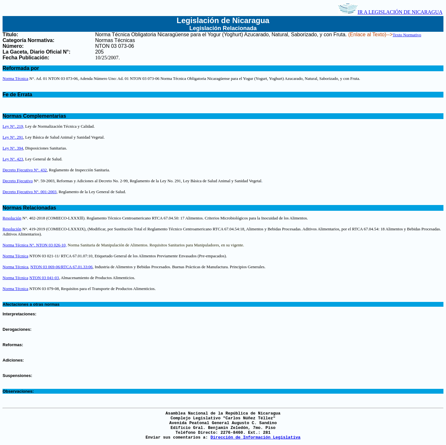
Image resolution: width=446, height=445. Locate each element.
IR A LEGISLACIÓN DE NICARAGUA (390, 12)
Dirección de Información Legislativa (256, 437)
